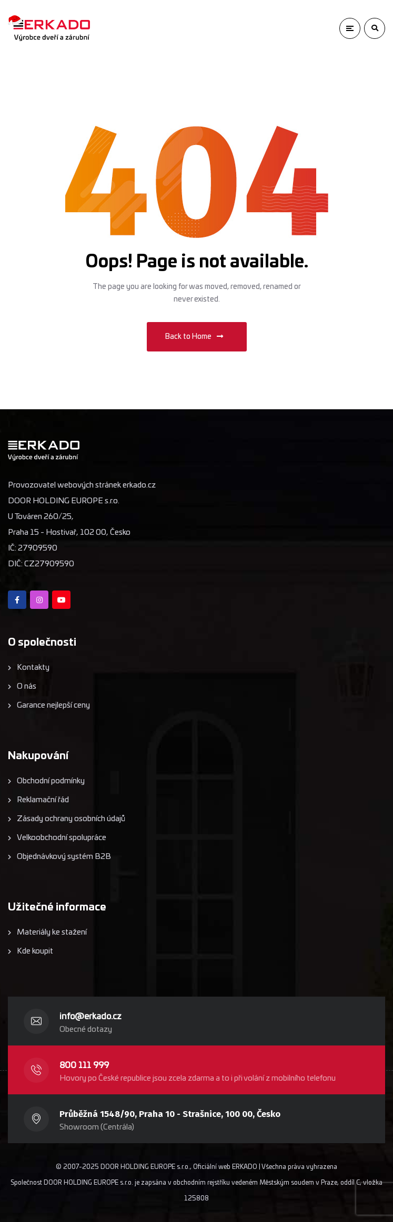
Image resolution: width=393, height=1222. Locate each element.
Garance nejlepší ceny (53, 705)
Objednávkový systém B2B (64, 857)
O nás (26, 686)
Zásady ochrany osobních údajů (71, 819)
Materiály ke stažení (52, 932)
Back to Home (194, 336)
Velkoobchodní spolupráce (61, 838)
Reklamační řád (43, 800)
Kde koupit (35, 951)
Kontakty (33, 667)
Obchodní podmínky (51, 781)
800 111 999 (84, 1065)
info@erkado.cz (90, 1016)
